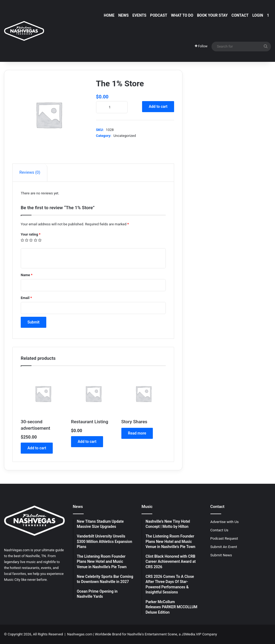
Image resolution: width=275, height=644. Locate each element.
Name (27, 275)
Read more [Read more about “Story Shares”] (137, 433)
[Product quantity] (112, 107)
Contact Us (219, 530)
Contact (239, 15)
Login (257, 15)
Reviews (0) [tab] (29, 172)
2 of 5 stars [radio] (27, 240)
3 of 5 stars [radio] (31, 240)
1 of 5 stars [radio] (22, 240)
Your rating (30, 234)
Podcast (158, 15)
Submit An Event (223, 547)
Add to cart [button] (36, 448)
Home (109, 15)
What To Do (182, 15)
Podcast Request (224, 538)
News (123, 15)
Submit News (221, 555)
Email (26, 298)
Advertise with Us (224, 522)
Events (139, 15)
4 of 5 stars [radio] (35, 240)
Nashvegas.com (79, 634)
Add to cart (158, 106)
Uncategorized (125, 136)
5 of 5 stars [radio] (40, 240)
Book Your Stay (212, 15)
